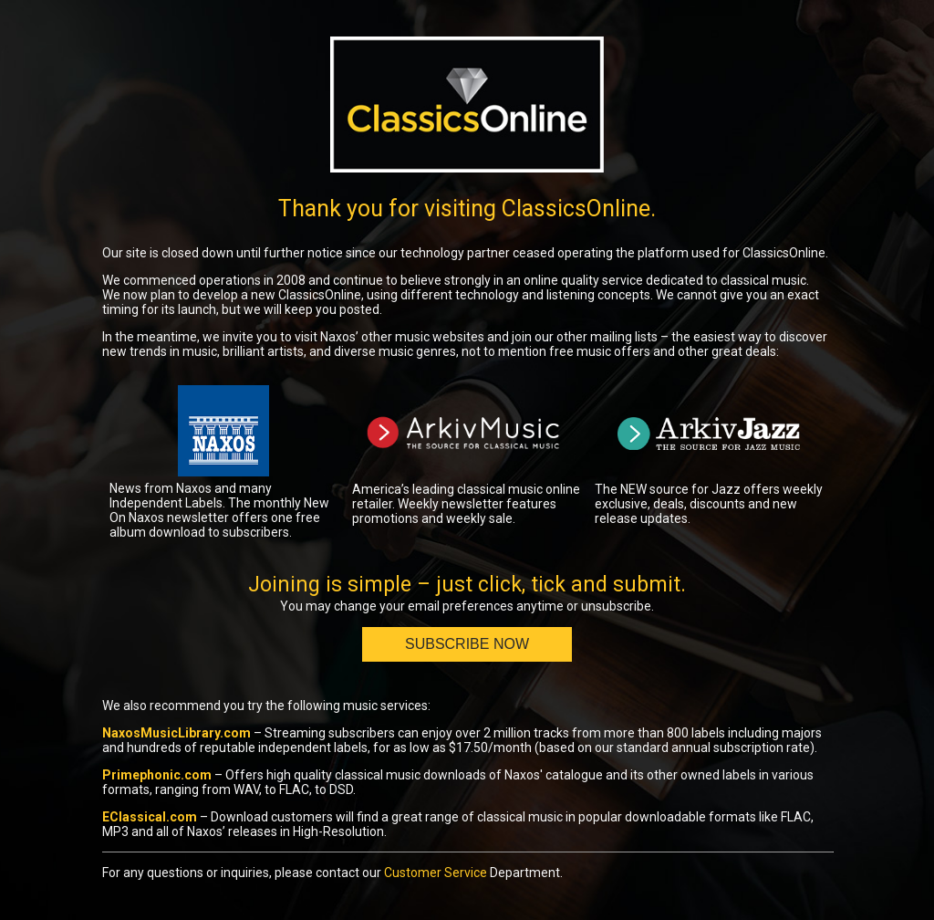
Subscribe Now (467, 644)
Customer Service (435, 872)
